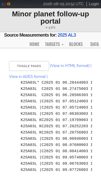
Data (94, 44)
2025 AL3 (67, 35)
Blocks (76, 44)
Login (94, 4)
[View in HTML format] (70, 65)
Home (34, 44)
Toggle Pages (29, 66)
